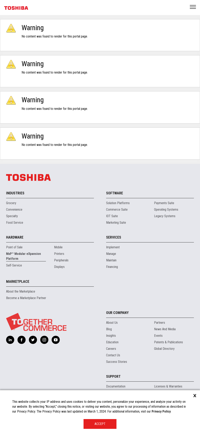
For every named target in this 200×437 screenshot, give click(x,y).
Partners (159, 323)
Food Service (14, 223)
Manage (111, 254)
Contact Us (113, 355)
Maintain (111, 260)
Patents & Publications (168, 342)
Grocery (11, 203)
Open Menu (193, 7)
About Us (112, 323)
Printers (59, 254)
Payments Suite (164, 203)
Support (113, 376)
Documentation (115, 386)
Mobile (58, 247)
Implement (113, 247)
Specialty (12, 216)
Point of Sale (14, 247)
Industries (15, 193)
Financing (112, 267)
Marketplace (17, 281)
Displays (59, 267)
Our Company (117, 312)
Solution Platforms (118, 203)
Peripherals (61, 260)
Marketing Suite (116, 223)
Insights (111, 336)
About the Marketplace (20, 291)
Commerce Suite (117, 209)
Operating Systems (166, 209)
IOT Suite (112, 216)
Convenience (14, 209)
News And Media (165, 329)
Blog (109, 329)
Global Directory (164, 349)
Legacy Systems (164, 216)
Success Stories (116, 362)
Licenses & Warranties (168, 386)
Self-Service (14, 265)
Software (114, 193)
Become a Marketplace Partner (26, 298)
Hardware (14, 237)
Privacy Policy (161, 411)
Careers (111, 349)
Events (158, 336)
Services (113, 237)
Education (112, 342)
